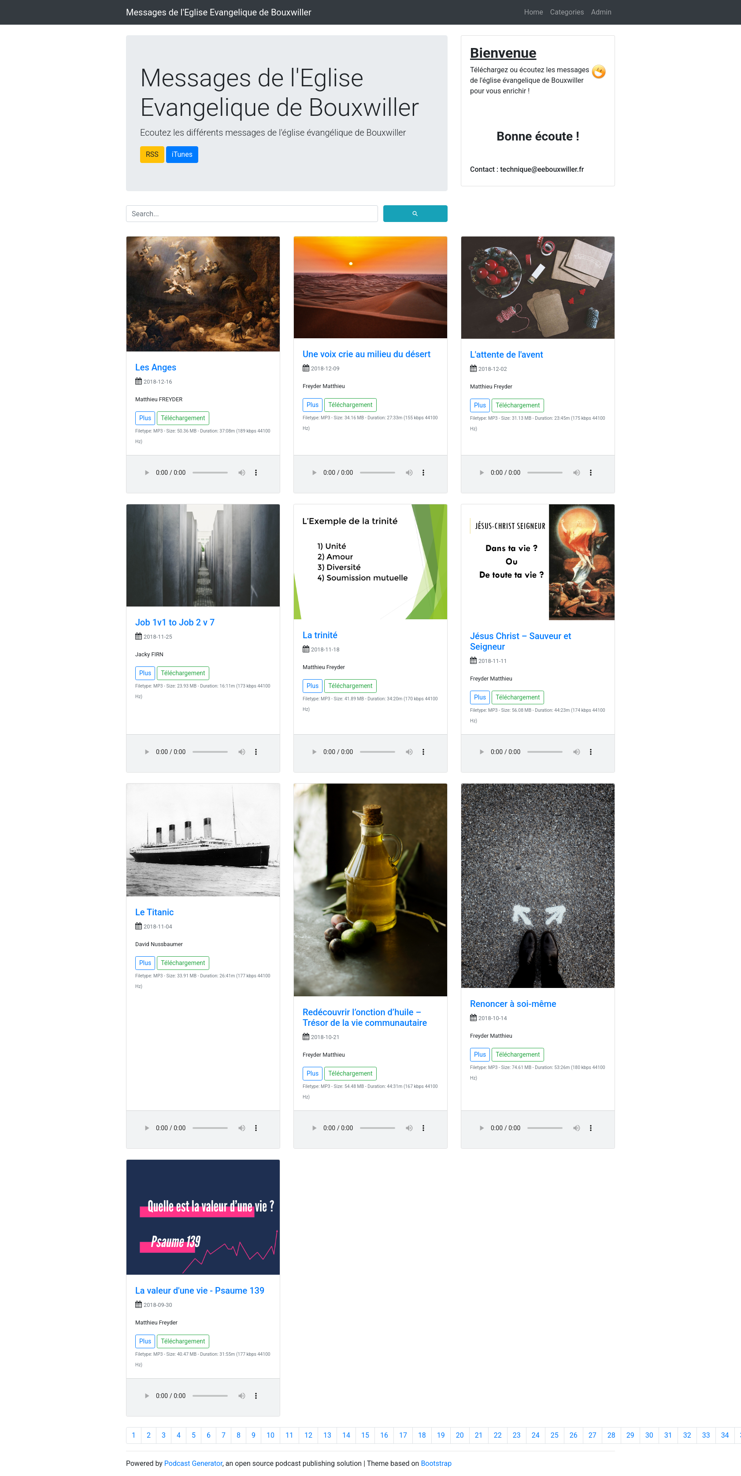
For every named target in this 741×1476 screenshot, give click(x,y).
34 (725, 1435)
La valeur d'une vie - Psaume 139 (199, 1290)
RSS (152, 154)
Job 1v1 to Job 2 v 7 (175, 622)
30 (649, 1435)
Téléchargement (183, 418)
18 (422, 1435)
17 (403, 1435)
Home (533, 12)
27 (593, 1435)
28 (611, 1435)
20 (460, 1435)
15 (365, 1435)
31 (668, 1435)
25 (555, 1435)
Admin (601, 12)
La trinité (320, 635)
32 (687, 1435)
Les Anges (155, 367)
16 (384, 1435)
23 (517, 1435)
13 (327, 1435)
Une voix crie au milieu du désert (366, 354)
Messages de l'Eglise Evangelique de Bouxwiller (218, 12)
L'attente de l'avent (506, 354)
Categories (567, 12)
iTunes (182, 154)
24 (536, 1435)
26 (574, 1435)
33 (706, 1435)
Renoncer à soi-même (513, 1004)
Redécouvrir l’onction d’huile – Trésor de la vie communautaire (365, 1017)
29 (630, 1435)
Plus (145, 418)
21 (479, 1435)
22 (498, 1435)
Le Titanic (154, 912)
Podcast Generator (193, 1463)
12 (308, 1435)
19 (441, 1435)
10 (270, 1435)
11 (289, 1435)
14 (346, 1435)
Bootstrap (436, 1463)
